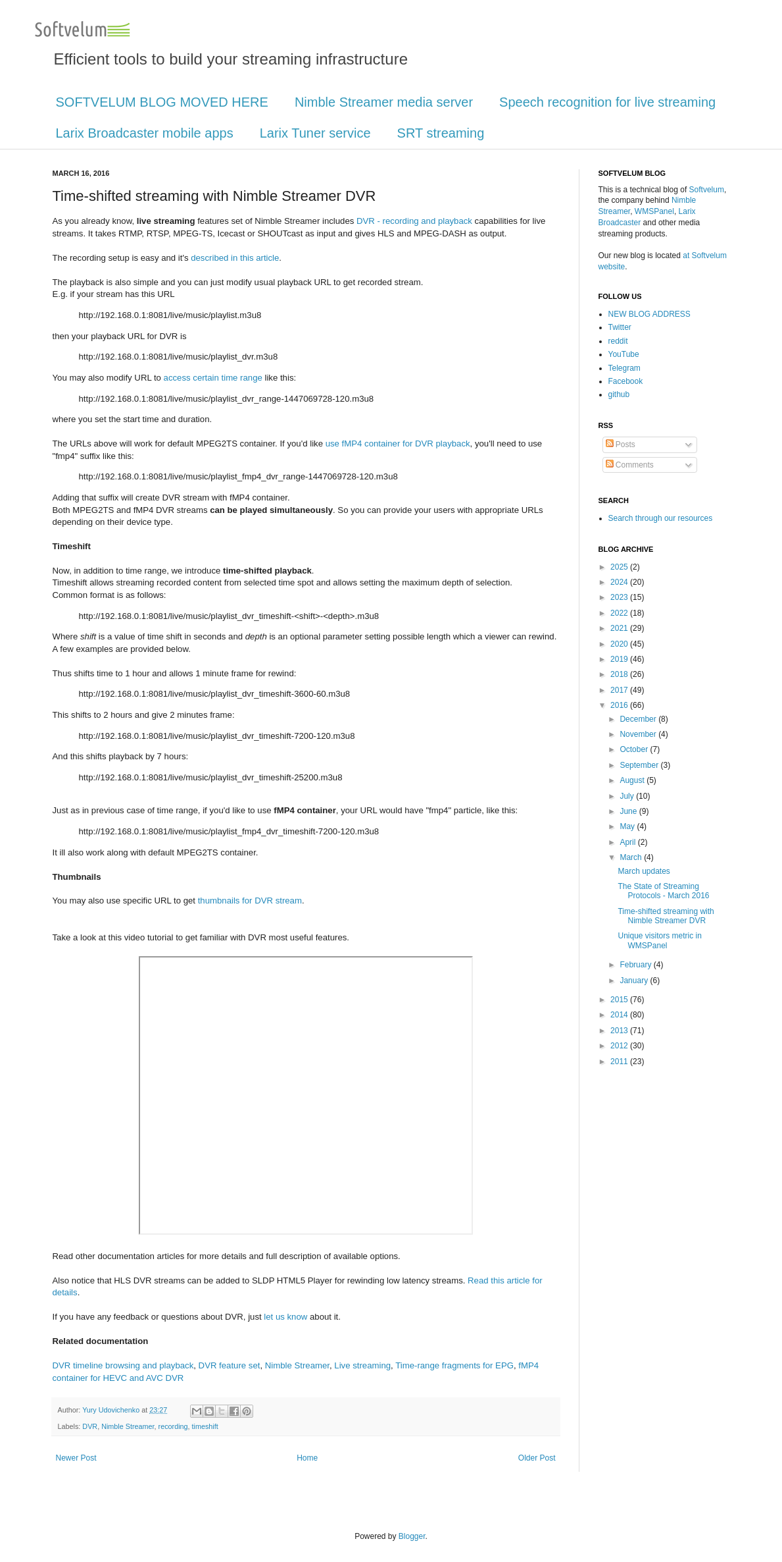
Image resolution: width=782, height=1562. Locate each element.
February (636, 964)
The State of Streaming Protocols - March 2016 (663, 891)
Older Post (537, 1458)
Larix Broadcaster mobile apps (144, 133)
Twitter (619, 327)
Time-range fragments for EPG (454, 1365)
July (628, 796)
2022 (620, 613)
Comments (630, 465)
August (633, 780)
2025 (620, 567)
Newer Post (76, 1458)
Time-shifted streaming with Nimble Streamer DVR (666, 916)
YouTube (623, 354)
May (628, 826)
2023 (620, 597)
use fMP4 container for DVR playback (398, 443)
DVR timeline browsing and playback (123, 1365)
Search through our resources (660, 518)
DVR (89, 1426)
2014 (620, 1014)
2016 (620, 705)
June (629, 811)
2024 (620, 582)
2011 (620, 1061)
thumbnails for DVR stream (250, 900)
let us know (285, 1317)
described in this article (235, 258)
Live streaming (362, 1365)
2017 (620, 690)
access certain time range (213, 378)
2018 (620, 674)
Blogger (412, 1536)
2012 (620, 1045)
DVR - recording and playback (414, 221)
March (632, 857)
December (639, 719)
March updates (644, 871)
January (635, 980)
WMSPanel (654, 211)
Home (307, 1458)
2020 (620, 644)
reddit (618, 341)
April (628, 842)
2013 (620, 1030)
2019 (620, 659)
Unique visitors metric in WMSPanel (659, 940)
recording (173, 1426)
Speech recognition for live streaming (607, 102)
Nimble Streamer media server (384, 102)
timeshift (205, 1426)
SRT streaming (441, 133)
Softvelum (706, 189)
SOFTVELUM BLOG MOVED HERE (162, 102)
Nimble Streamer (297, 1365)
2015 (620, 999)
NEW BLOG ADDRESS (649, 314)
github (619, 394)
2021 (620, 628)
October (635, 749)
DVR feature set (229, 1365)
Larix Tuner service (315, 133)
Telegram (624, 368)
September (640, 765)
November (639, 734)
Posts (620, 444)
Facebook (625, 381)
